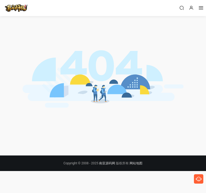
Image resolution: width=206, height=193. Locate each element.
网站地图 (136, 163)
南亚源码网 (107, 163)
